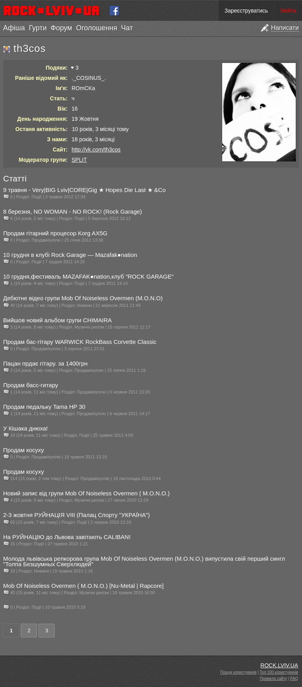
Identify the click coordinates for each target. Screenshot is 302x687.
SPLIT (79, 160)
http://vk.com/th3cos (96, 149)
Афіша (14, 28)
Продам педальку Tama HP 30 (44, 406)
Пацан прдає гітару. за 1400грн (45, 363)
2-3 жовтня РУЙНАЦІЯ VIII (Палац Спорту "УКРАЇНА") (76, 515)
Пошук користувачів (238, 672)
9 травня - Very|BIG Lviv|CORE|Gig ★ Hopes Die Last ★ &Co (84, 190)
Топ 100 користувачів (279, 672)
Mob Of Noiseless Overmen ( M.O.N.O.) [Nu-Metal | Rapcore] (83, 585)
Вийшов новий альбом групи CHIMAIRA (57, 320)
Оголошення (96, 28)
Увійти (288, 10)
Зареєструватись (246, 10)
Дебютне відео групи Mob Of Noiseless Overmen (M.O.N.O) (83, 298)
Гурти (37, 28)
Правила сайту (273, 678)
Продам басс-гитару (30, 385)
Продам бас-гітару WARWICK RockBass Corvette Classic (80, 341)
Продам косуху (23, 450)
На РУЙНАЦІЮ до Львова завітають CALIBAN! (67, 537)
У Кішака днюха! (25, 428)
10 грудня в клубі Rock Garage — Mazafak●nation (70, 254)
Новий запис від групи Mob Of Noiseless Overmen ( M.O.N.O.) (86, 493)
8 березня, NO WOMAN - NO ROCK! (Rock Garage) (72, 211)
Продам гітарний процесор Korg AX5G (55, 233)
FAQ (294, 678)
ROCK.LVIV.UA (279, 665)
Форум (61, 28)
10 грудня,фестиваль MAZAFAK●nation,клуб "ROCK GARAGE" (88, 276)
